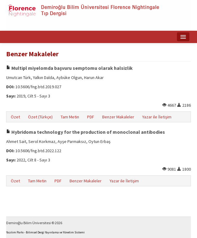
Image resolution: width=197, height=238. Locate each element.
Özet (15, 117)
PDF (90, 117)
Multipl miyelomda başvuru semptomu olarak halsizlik (69, 68)
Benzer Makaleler (118, 117)
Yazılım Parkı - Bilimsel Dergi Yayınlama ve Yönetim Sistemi (45, 232)
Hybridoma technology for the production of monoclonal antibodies (85, 132)
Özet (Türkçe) (40, 117)
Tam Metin (70, 117)
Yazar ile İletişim (156, 117)
